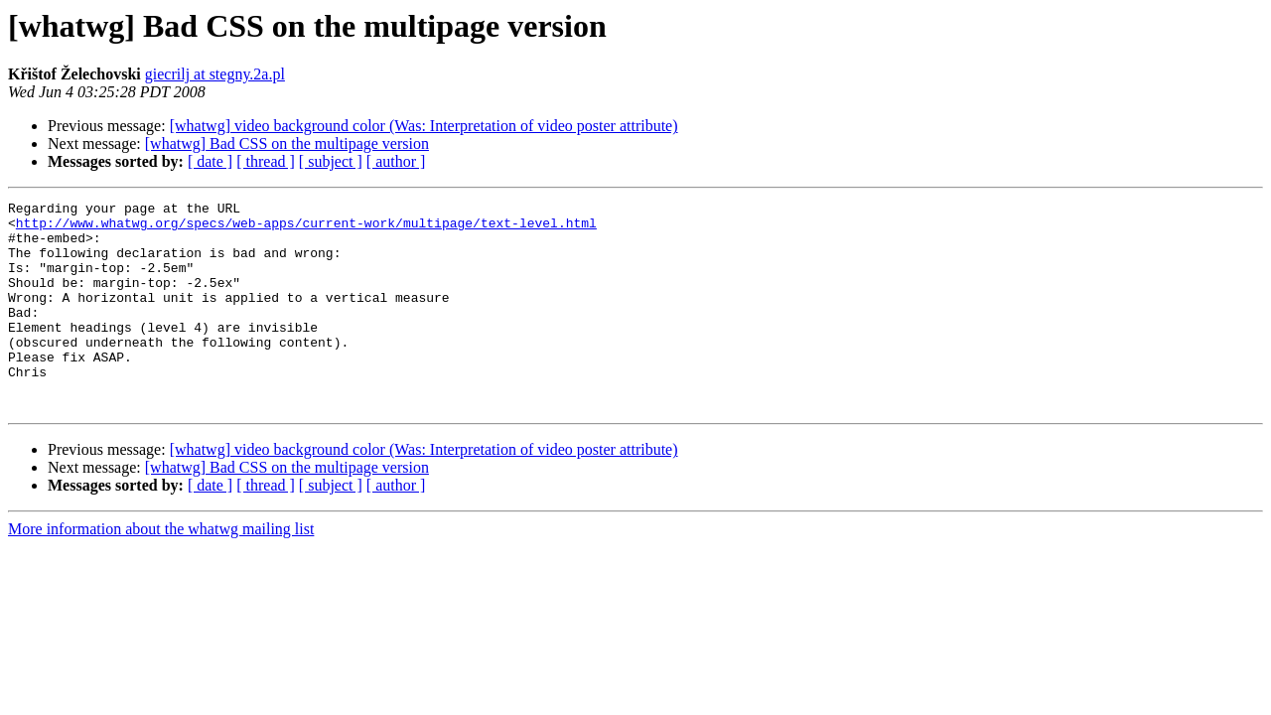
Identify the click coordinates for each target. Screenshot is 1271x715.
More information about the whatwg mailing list (161, 570)
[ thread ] (265, 161)
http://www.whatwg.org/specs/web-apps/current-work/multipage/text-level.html (306, 228)
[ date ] (210, 161)
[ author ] (396, 161)
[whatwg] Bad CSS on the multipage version (287, 143)
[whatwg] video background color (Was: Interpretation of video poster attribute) (424, 125)
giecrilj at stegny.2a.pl (215, 74)
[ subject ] (330, 161)
